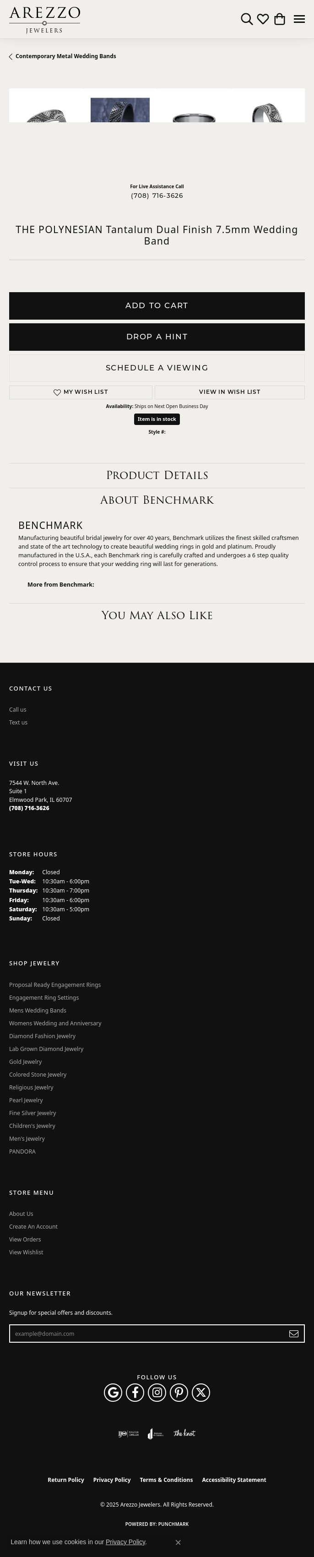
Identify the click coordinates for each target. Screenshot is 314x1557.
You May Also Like (157, 615)
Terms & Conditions (166, 1480)
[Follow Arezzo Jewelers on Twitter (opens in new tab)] (201, 1392)
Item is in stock (157, 418)
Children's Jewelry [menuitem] (32, 1126)
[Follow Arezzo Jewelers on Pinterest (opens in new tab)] (179, 1392)
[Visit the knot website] (184, 1434)
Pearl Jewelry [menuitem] (26, 1100)
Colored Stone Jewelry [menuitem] (37, 1074)
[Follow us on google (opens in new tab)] (113, 1392)
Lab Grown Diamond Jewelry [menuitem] (46, 1049)
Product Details (157, 475)
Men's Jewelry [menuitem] (27, 1139)
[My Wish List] (263, 19)
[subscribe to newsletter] (294, 1333)
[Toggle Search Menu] (247, 19)
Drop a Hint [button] (157, 336)
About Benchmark (157, 499)
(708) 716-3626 (157, 195)
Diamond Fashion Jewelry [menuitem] (42, 1036)
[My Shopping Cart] (279, 19)
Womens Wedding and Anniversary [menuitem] (55, 1023)
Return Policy (66, 1480)
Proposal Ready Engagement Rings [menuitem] (55, 985)
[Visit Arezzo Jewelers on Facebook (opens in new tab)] (135, 1392)
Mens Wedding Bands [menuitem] (37, 1010)
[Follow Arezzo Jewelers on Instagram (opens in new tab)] (157, 1392)
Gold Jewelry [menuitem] (25, 1062)
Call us (18, 709)
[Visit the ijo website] (128, 1434)
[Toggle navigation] (299, 19)
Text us (18, 722)
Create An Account (33, 1226)
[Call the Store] (29, 808)
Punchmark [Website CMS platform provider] (173, 1524)
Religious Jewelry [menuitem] (31, 1087)
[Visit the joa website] (156, 1434)
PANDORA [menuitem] (22, 1151)
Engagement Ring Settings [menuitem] (44, 998)
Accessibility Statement (234, 1480)
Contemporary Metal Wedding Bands (66, 56)
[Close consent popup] (178, 1542)
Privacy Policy (112, 1480)
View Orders (25, 1239)
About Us (21, 1214)
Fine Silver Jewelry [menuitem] (32, 1113)
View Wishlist (26, 1252)
